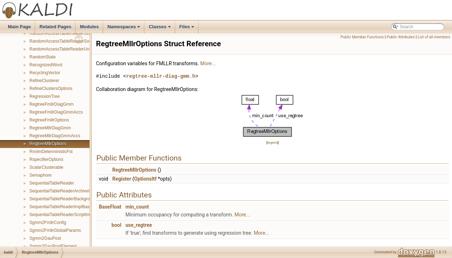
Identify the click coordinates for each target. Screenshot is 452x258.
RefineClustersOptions (50, 88)
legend (272, 142)
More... (208, 63)
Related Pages (55, 26)
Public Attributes (400, 37)
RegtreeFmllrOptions (49, 120)
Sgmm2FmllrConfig (47, 222)
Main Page (19, 26)
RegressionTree (44, 96)
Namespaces (124, 28)
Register (121, 179)
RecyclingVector (44, 72)
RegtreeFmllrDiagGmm (51, 104)
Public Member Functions (362, 37)
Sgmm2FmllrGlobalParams (55, 230)
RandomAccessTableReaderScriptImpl (66, 33)
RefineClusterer (44, 80)
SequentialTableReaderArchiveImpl (62, 191)
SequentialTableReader (51, 183)
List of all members (434, 37)
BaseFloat (110, 207)
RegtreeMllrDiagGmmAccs (54, 135)
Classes (160, 28)
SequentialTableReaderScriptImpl (61, 214)
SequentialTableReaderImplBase (60, 206)
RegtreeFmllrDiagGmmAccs (56, 112)
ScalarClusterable (46, 167)
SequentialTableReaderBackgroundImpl (67, 198)
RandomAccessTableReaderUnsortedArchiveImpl (76, 49)
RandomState (42, 56)
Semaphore (40, 175)
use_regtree (138, 225)
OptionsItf (145, 179)
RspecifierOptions (46, 159)
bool (116, 225)
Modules (89, 26)
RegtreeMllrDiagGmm (50, 127)
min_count (137, 207)
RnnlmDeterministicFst (51, 151)
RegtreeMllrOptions (47, 143)
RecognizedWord (45, 64)
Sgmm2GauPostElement (53, 246)
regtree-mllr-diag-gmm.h (160, 76)
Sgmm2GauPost (45, 238)
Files (187, 28)
